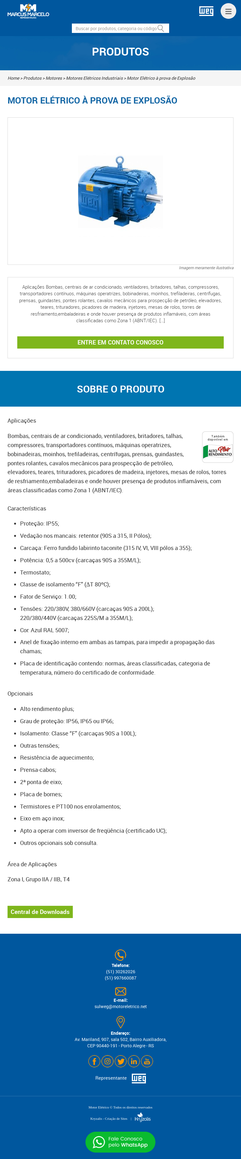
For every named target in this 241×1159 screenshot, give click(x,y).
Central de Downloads (40, 912)
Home (13, 78)
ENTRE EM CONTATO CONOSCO (120, 342)
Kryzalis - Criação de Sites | (120, 1118)
